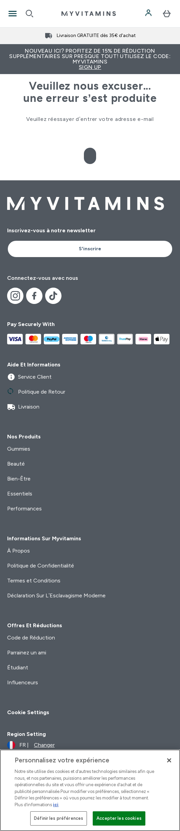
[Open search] (29, 13)
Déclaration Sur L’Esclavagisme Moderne (56, 595)
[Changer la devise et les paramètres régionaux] (31, 745)
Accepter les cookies (119, 818)
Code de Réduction (31, 637)
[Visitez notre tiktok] (53, 296)
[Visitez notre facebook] (34, 296)
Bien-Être (19, 478)
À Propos (18, 550)
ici (55, 804)
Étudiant (17, 667)
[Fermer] (169, 760)
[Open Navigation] (12, 13)
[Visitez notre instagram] (15, 296)
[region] (90, 790)
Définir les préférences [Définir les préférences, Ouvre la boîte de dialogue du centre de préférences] (58, 818)
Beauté (16, 463)
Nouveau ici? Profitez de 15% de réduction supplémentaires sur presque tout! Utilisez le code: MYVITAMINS (90, 59)
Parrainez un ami (26, 652)
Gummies (18, 449)
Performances (24, 508)
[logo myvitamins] (88, 13)
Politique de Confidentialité (40, 565)
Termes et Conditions (33, 580)
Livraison (23, 407)
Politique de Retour (36, 392)
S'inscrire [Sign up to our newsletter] (90, 249)
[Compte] (149, 13)
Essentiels (19, 493)
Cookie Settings (28, 712)
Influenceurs (22, 682)
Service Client (29, 377)
